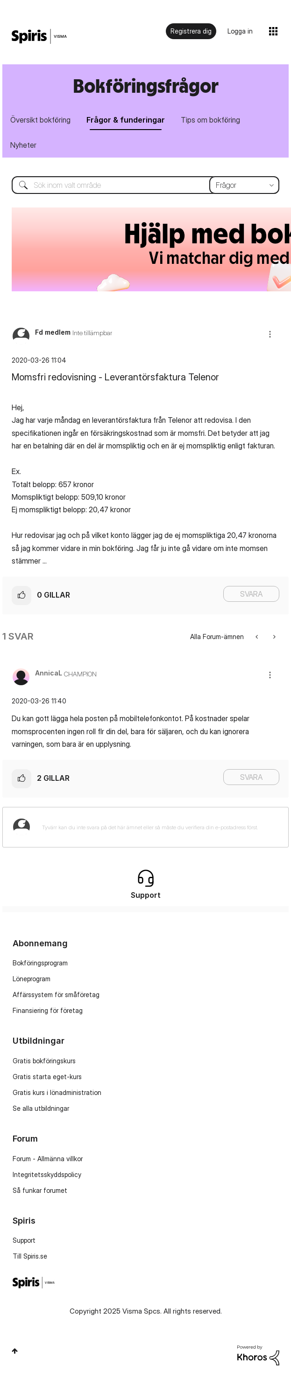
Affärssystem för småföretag (56, 994)
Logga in (240, 31)
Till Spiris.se (30, 1256)
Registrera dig (191, 31)
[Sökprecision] (244, 185)
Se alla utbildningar (41, 1108)
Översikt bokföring (40, 119)
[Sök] (145, 185)
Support (24, 1240)
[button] (270, 334)
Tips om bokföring (210, 119)
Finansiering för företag (48, 1010)
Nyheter (23, 145)
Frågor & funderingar (125, 119)
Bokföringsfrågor (146, 85)
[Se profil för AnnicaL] (48, 673)
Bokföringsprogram (40, 963)
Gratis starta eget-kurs (47, 1077)
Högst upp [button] (14, 1351)
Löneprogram (31, 979)
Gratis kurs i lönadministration (57, 1092)
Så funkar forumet (40, 1190)
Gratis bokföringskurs (44, 1061)
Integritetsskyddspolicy (47, 1174)
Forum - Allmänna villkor (48, 1159)
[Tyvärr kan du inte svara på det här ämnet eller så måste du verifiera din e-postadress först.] (157, 827)
